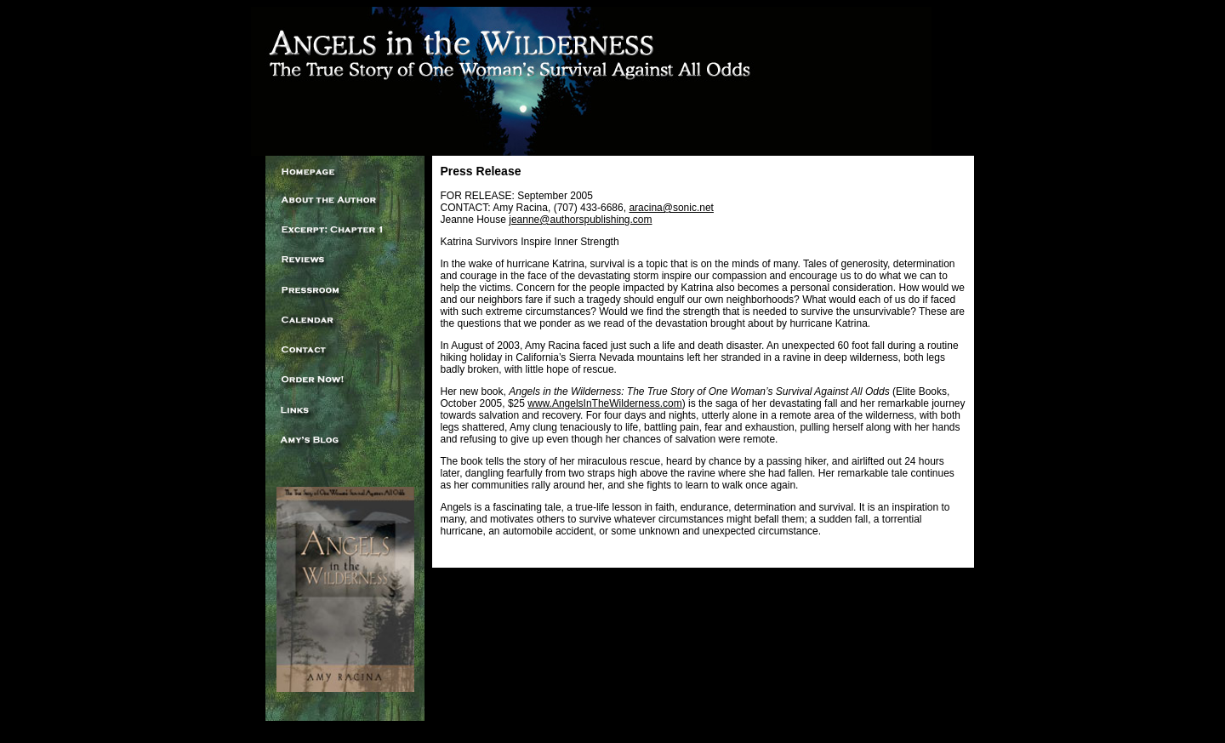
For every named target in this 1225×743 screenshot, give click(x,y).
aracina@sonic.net (671, 208)
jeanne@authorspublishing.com (580, 220)
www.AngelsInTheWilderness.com (604, 403)
